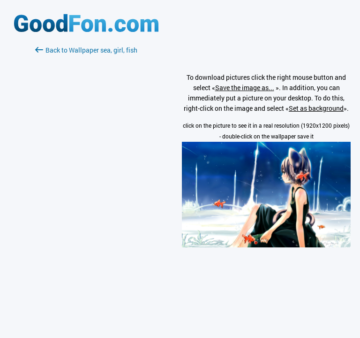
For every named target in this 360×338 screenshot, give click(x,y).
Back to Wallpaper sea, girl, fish (86, 50)
